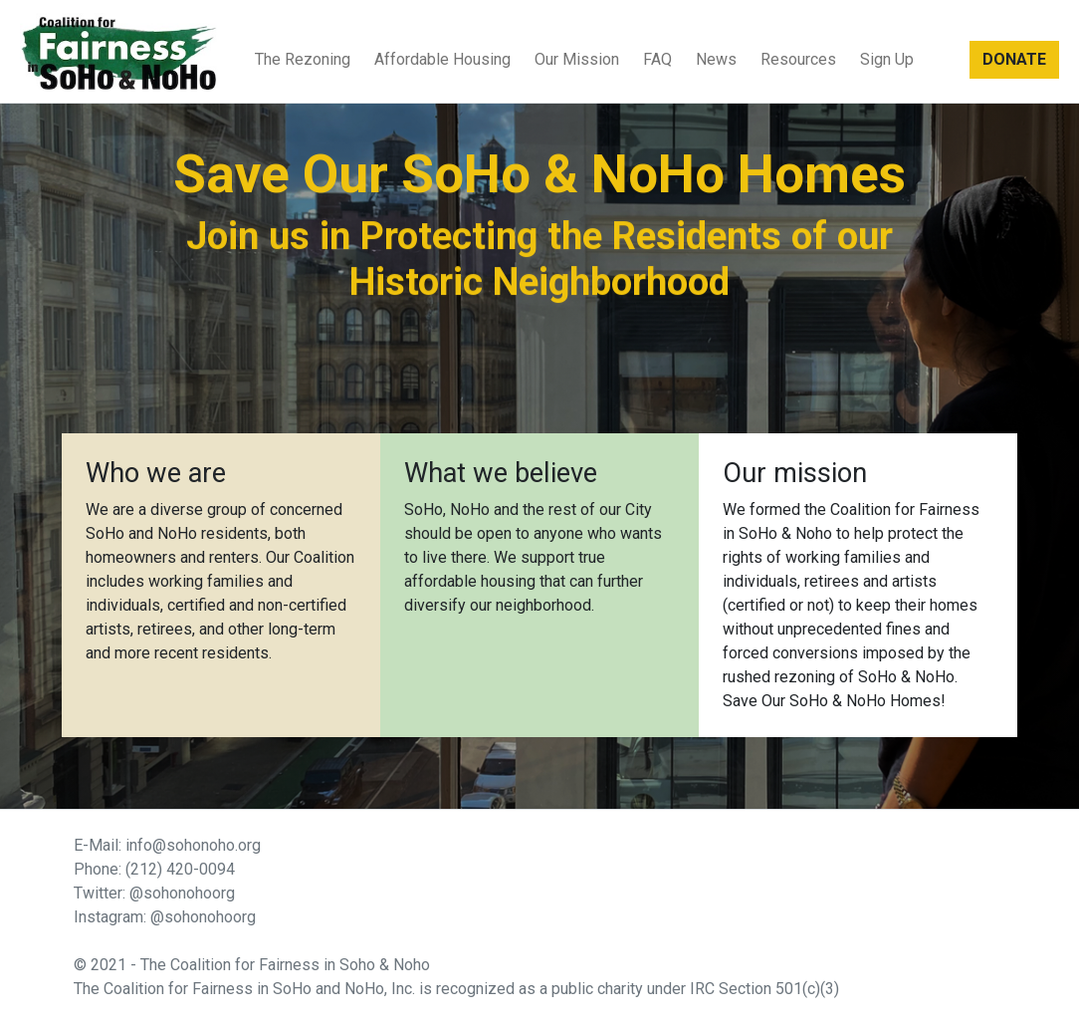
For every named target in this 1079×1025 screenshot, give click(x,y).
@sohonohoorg (182, 893)
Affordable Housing (442, 59)
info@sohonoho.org (193, 845)
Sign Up (887, 59)
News (716, 59)
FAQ (657, 59)
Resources (798, 59)
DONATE (1014, 59)
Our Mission (577, 59)
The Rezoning (302, 59)
